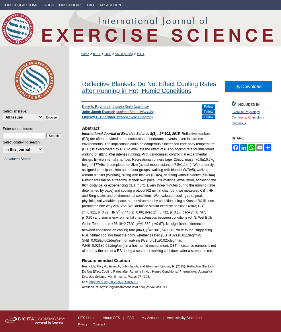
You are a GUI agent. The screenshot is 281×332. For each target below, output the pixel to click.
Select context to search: (21, 142)
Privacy (83, 324)
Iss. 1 (140, 54)
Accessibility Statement (184, 318)
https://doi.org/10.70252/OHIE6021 (113, 282)
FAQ (131, 318)
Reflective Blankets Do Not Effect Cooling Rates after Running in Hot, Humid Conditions (149, 87)
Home (85, 54)
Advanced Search (18, 159)
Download (249, 86)
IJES (107, 54)
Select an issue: (15, 111)
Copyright (99, 324)
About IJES (112, 318)
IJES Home (87, 318)
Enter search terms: (18, 129)
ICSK (97, 54)
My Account (151, 318)
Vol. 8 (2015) (124, 54)
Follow (208, 106)
